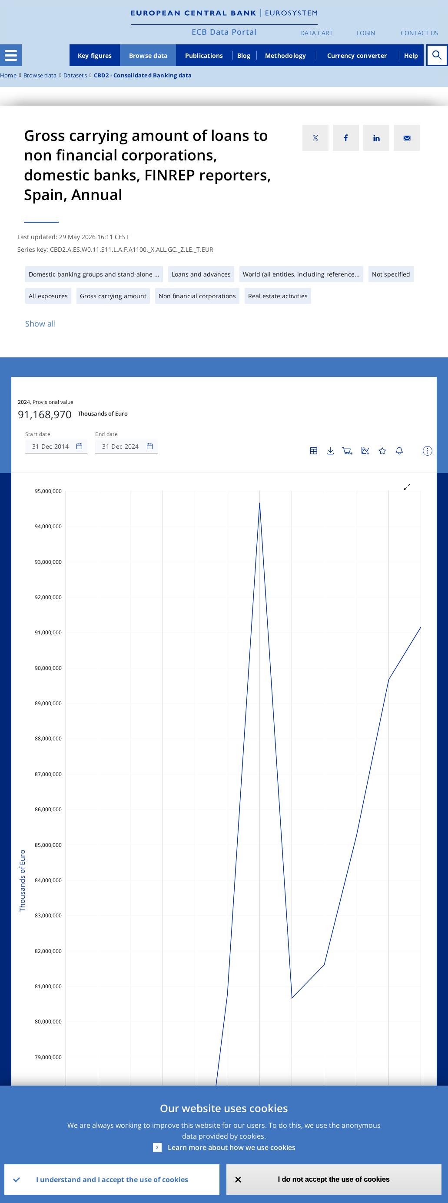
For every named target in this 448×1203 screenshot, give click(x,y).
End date (106, 434)
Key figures (95, 55)
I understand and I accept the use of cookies (112, 1179)
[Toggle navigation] (11, 55)
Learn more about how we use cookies (231, 1147)
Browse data (148, 55)
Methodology (285, 55)
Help (411, 55)
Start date (37, 434)
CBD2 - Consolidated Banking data (143, 75)
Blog (244, 55)
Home (8, 75)
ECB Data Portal (224, 32)
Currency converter (357, 55)
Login (366, 33)
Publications (204, 55)
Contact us (419, 33)
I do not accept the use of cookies (334, 1179)
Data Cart (316, 33)
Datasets (75, 75)
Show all (40, 323)
